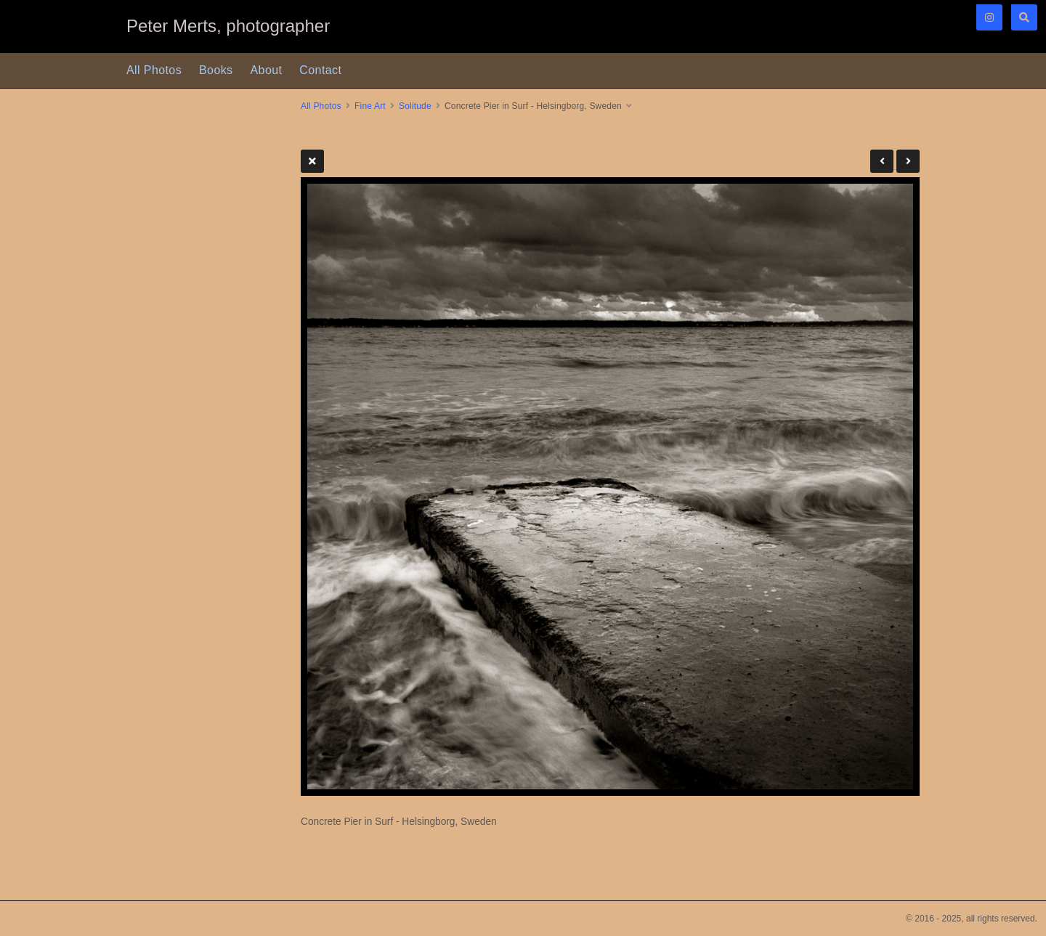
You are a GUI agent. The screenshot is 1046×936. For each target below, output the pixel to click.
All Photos (154, 70)
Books (215, 70)
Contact (320, 70)
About (267, 70)
